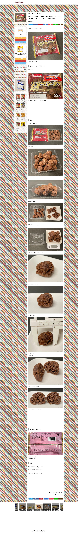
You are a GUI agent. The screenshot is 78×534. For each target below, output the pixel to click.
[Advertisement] (39, 8)
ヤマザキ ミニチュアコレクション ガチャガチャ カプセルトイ (20, 54)
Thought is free (44, 531)
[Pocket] (50, 24)
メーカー (34, 13)
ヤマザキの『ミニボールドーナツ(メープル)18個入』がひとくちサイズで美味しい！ (18, 101)
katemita (61, 494)
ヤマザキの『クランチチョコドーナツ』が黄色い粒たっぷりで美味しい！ (23, 110)
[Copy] (60, 24)
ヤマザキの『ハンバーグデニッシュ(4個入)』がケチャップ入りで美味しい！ (18, 119)
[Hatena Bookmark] (45, 24)
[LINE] (55, 24)
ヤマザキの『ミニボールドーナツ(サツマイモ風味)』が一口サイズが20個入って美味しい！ (23, 101)
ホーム (30, 13)
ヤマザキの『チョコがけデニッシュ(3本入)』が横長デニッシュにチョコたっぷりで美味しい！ (18, 129)
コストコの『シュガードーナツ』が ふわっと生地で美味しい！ (23, 119)
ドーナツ (56, 492)
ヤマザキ (39, 13)
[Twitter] (31, 24)
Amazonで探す (20, 37)
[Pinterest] (40, 24)
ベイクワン (60, 492)
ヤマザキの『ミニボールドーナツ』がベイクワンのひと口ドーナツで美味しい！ (18, 110)
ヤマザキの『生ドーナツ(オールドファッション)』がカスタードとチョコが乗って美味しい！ (23, 128)
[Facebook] (35, 24)
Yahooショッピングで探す (20, 42)
